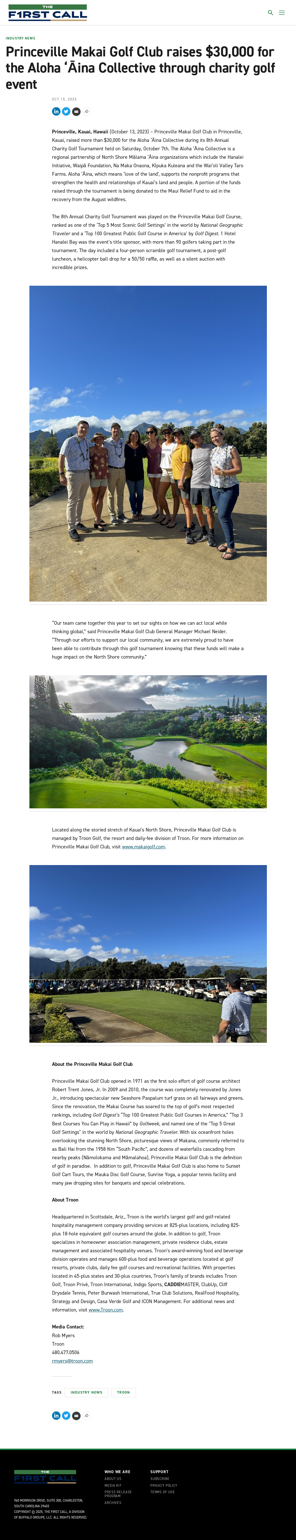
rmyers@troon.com (72, 1361)
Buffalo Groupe (32, 1517)
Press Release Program (118, 1494)
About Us (113, 1479)
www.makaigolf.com (143, 846)
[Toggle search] (270, 12)
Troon (123, 1392)
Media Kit (113, 1486)
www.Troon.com (106, 1309)
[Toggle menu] (282, 12)
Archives (113, 1503)
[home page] (47, 12)
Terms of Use (162, 1492)
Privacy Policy (163, 1486)
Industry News (20, 39)
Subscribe (160, 1479)
